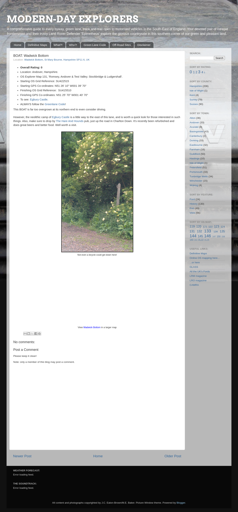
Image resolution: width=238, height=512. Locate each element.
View (192, 212)
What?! (58, 44)
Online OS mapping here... (205, 258)
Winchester (196, 180)
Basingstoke (197, 131)
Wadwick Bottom (92, 327)
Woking (194, 185)
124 (223, 226)
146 (207, 236)
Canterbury (196, 136)
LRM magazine (198, 276)
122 (210, 226)
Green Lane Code (95, 44)
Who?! (73, 44)
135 (222, 231)
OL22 (201, 240)
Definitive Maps (37, 44)
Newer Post (22, 456)
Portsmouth (196, 172)
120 (198, 226)
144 (193, 236)
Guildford (195, 154)
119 (192, 226)
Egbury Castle (38, 99)
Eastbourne (196, 145)
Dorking (194, 140)
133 (207, 231)
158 (223, 236)
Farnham (195, 149)
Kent (192, 95)
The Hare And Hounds (69, 121)
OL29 (206, 240)
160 (191, 240)
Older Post (173, 456)
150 (218, 236)
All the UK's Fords (200, 271)
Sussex (194, 104)
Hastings (195, 158)
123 (216, 226)
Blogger (181, 502)
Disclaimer (143, 44)
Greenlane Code (55, 104)
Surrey (193, 99)
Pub (192, 208)
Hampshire (196, 86)
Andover (194, 122)
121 (205, 226)
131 (192, 231)
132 (199, 231)
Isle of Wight (197, 90)
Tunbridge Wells (199, 176)
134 (215, 231)
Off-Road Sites (121, 44)
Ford (192, 199)
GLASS (194, 267)
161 (196, 240)
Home (17, 44)
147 (214, 236)
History (194, 203)
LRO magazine (198, 280)
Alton (192, 118)
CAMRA (194, 285)
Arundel (194, 127)
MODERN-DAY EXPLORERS (72, 19)
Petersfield (196, 167)
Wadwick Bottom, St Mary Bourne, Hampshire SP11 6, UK (57, 59)
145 (200, 236)
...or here (195, 262)
